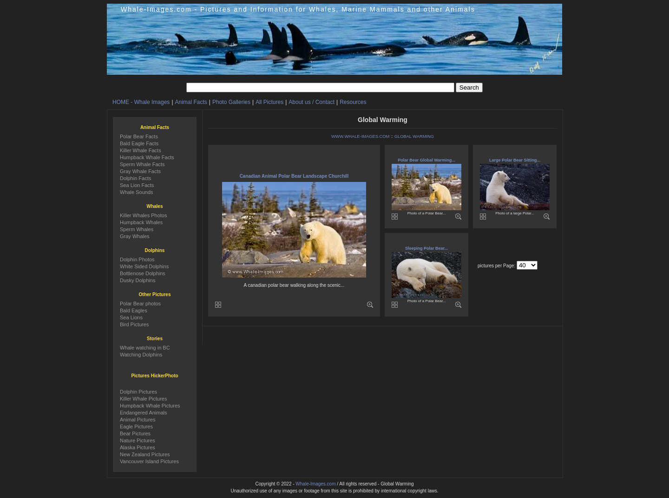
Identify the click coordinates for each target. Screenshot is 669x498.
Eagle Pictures (136, 426)
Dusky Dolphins (137, 280)
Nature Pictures (137, 440)
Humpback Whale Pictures (150, 405)
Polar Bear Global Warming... (426, 160)
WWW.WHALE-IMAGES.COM (360, 136)
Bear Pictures (135, 433)
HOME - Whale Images (141, 102)
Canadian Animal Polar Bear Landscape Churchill (294, 176)
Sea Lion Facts (137, 185)
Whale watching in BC (145, 347)
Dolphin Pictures (138, 392)
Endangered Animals (143, 412)
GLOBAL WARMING (414, 136)
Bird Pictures (134, 324)
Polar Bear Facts (139, 136)
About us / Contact (311, 102)
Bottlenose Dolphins (142, 273)
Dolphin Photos (137, 259)
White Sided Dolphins (144, 266)
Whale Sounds (136, 192)
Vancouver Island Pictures (149, 461)
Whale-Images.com (315, 483)
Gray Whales (135, 236)
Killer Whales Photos (143, 215)
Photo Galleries (231, 102)
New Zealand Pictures (145, 454)
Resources (353, 102)
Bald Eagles (133, 310)
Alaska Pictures (137, 447)
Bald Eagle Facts (139, 143)
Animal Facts (191, 102)
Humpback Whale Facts (147, 157)
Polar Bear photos (140, 303)
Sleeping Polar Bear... (426, 248)
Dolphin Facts (135, 178)
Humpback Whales (141, 222)
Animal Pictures (137, 419)
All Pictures (269, 102)
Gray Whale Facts (140, 171)
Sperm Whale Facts (142, 164)
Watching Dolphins (141, 354)
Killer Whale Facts (140, 150)
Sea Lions (131, 317)
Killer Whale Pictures (143, 398)
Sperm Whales (136, 229)
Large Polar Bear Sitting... (514, 160)
